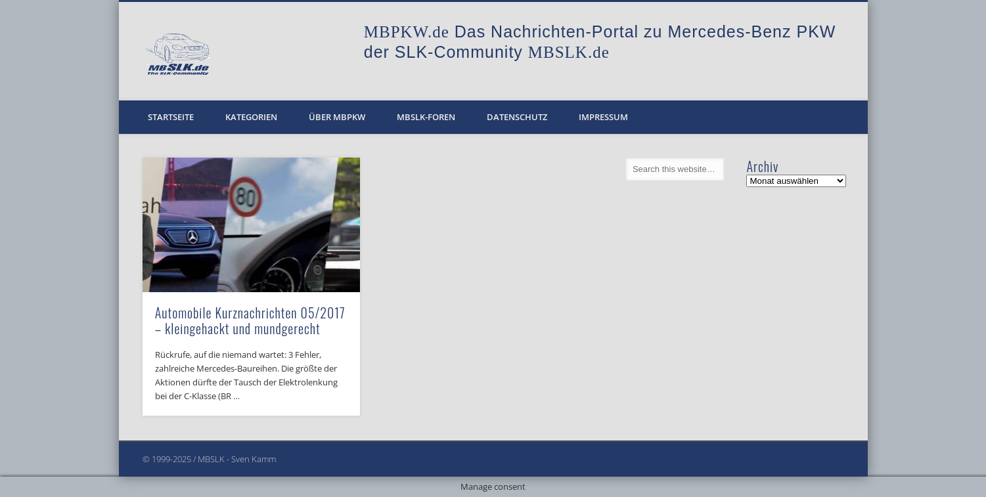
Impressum (603, 117)
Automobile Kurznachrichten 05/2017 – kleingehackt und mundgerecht (250, 320)
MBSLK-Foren (426, 117)
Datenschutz (517, 117)
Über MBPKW (337, 117)
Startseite (171, 117)
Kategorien (251, 117)
